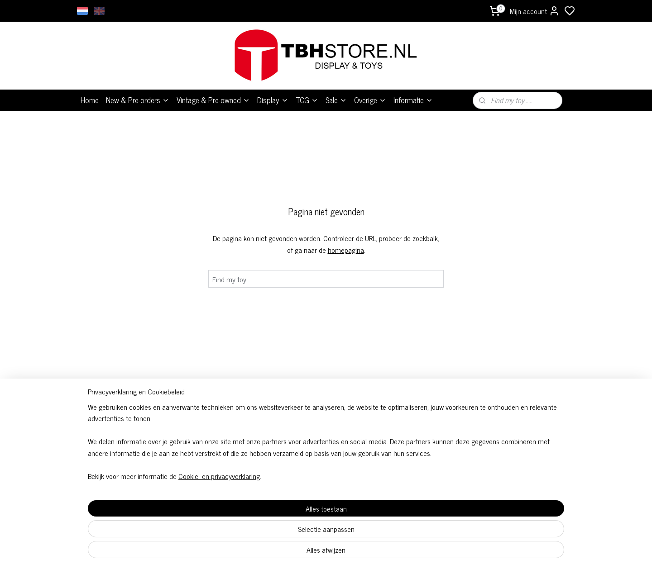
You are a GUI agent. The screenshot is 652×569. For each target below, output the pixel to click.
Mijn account (535, 11)
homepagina (346, 250)
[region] (266, 517)
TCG (307, 100)
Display (272, 100)
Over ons (425, 431)
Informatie (413, 100)
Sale (336, 100)
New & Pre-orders (137, 100)
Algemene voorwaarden (326, 431)
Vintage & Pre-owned (213, 100)
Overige (370, 100)
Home (90, 100)
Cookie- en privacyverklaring (208, 552)
